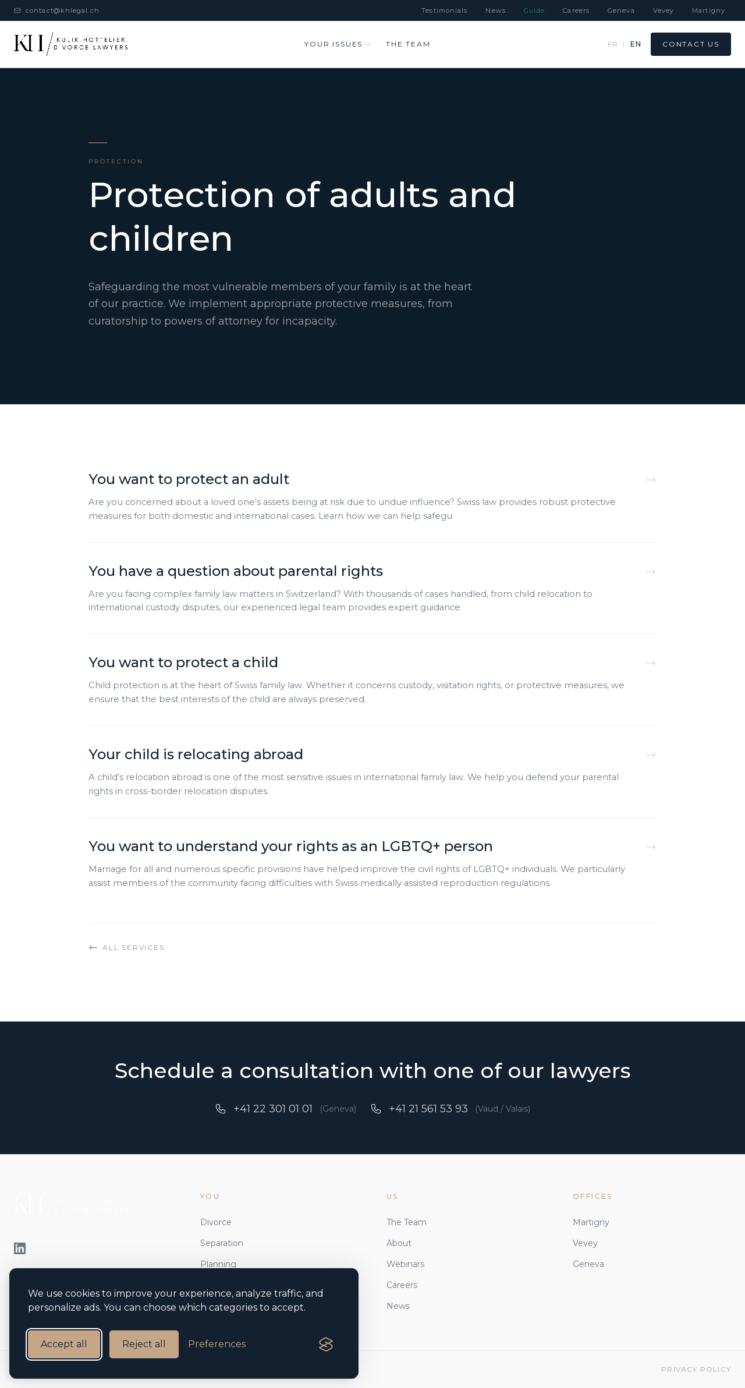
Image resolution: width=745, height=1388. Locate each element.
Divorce (216, 1222)
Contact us (690, 44)
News (495, 10)
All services (126, 947)
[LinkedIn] (20, 1248)
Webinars (405, 1264)
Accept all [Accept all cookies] (64, 1344)
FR (613, 44)
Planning (218, 1264)
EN (635, 44)
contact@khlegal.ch (57, 10)
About (398, 1243)
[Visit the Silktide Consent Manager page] (326, 1344)
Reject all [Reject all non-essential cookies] (144, 1344)
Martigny (708, 10)
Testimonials (444, 10)
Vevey (664, 10)
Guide (534, 10)
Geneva (621, 10)
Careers (576, 10)
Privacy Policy (696, 1369)
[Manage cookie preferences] (217, 1344)
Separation (221, 1243)
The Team (406, 1222)
